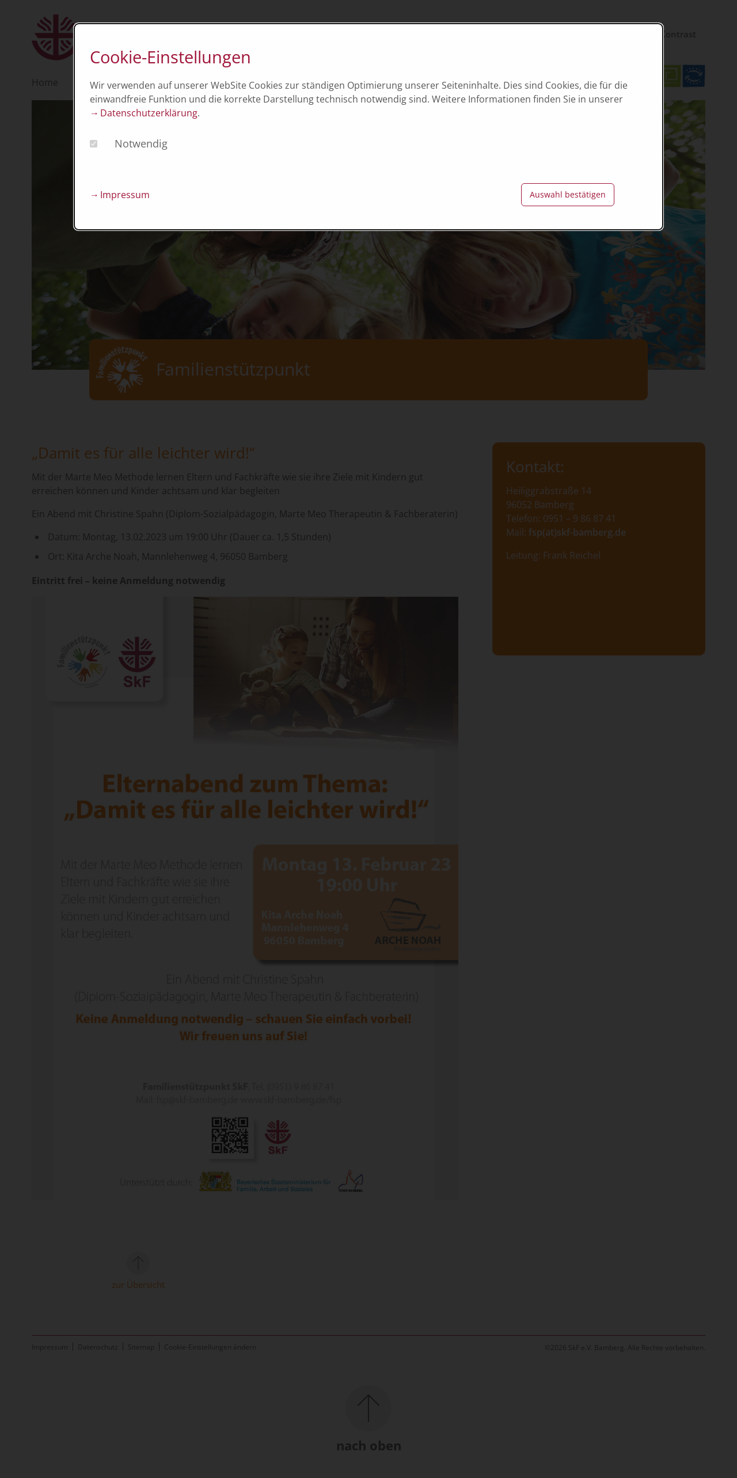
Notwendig (141, 143)
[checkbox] (93, 143)
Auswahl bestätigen (568, 194)
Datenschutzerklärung (148, 113)
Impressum (125, 194)
